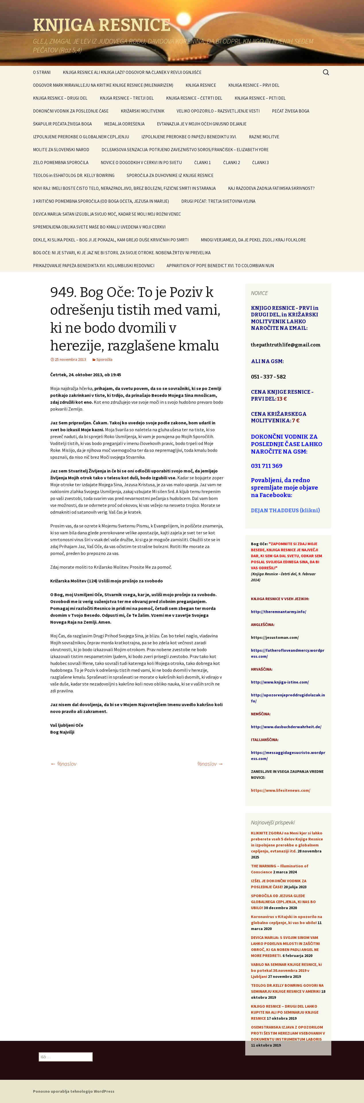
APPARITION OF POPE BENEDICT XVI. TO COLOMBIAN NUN (220, 265)
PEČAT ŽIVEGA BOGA (290, 111)
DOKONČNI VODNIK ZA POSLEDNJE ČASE (70, 111)
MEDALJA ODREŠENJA (124, 124)
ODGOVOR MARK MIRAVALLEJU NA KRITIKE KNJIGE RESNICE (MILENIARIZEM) (103, 85)
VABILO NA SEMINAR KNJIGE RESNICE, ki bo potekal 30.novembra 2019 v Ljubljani (286, 970)
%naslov (63, 763)
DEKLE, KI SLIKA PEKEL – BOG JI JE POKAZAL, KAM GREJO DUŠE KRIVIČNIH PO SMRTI (110, 240)
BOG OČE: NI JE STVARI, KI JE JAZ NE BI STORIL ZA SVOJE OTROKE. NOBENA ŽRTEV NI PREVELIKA (122, 252)
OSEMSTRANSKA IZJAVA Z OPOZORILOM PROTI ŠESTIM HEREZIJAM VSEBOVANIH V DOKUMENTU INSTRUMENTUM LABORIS (288, 1033)
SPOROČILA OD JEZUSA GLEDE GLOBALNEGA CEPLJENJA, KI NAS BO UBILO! (283, 901)
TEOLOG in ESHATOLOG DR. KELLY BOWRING (73, 175)
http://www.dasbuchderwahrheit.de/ (286, 726)
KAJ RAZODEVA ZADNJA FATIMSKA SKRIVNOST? (271, 188)
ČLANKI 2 (231, 162)
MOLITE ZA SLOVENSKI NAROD (61, 149)
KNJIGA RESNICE (201, 85)
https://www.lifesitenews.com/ (280, 790)
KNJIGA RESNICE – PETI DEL (260, 98)
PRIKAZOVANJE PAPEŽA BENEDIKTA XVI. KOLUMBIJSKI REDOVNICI (93, 265)
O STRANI (41, 72)
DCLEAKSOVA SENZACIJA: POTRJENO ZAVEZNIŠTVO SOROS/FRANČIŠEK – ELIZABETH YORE (185, 149)
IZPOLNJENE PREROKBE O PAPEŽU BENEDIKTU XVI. (189, 136)
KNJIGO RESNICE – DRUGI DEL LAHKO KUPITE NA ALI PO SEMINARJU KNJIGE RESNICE (284, 1012)
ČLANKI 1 (202, 162)
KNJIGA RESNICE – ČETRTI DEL (194, 98)
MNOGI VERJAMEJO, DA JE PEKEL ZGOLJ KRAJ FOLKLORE (253, 240)
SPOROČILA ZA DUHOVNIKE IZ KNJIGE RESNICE (170, 175)
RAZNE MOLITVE (264, 136)
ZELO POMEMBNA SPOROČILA (60, 162)
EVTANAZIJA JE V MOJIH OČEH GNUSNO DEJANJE (201, 124)
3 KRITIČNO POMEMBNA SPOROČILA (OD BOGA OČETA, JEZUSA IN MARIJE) (101, 201)
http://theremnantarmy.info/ (278, 611)
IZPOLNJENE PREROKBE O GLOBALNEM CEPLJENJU (81, 136)
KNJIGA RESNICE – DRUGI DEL (60, 98)
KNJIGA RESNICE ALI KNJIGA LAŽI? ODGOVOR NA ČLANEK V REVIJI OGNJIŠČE (132, 72)
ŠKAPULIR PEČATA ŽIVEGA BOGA (62, 124)
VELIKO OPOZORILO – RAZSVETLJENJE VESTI (218, 111)
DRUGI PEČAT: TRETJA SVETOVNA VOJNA (218, 201)
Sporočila (104, 359)
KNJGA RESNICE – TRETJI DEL (127, 98)
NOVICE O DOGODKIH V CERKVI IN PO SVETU (141, 162)
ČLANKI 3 (260, 162)
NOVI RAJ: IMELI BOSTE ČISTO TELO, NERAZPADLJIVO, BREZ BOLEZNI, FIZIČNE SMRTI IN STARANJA (124, 188)
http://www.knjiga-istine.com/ (280, 682)
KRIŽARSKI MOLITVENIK (142, 111)
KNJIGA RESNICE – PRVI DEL (253, 85)
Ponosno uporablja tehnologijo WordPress (73, 1091)
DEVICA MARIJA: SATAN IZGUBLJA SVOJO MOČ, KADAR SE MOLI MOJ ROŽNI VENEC (107, 214)
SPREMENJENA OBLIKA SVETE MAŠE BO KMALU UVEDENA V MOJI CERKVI (99, 227)
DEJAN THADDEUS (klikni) (285, 510)
